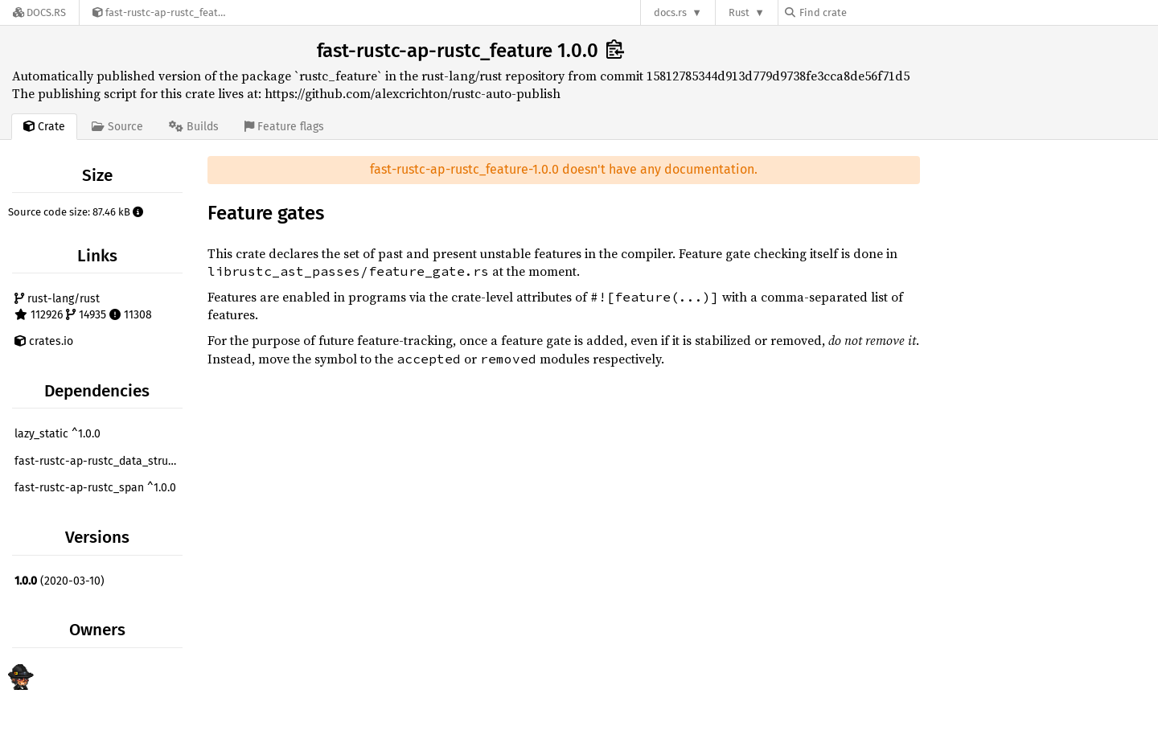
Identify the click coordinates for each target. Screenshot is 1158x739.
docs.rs (670, 12)
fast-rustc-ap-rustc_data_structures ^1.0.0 (100, 461)
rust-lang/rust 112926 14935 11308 (83, 307)
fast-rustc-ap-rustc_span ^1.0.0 (95, 488)
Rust (739, 12)
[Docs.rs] (39, 12)
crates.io (43, 341)
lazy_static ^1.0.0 (57, 434)
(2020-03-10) (59, 581)
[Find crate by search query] (865, 12)
